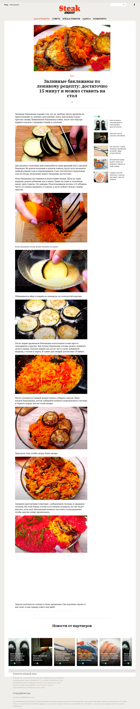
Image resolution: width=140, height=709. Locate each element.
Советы (56, 18)
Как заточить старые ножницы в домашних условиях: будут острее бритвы (118, 150)
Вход (6, 4)
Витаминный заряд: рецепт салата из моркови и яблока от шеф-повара (117, 163)
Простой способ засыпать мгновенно (117, 134)
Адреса (87, 18)
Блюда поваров (71, 18)
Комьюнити (99, 18)
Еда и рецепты (41, 18)
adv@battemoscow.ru (27, 697)
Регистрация (14, 4)
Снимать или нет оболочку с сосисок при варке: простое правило (117, 176)
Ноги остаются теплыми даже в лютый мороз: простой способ (116, 123)
